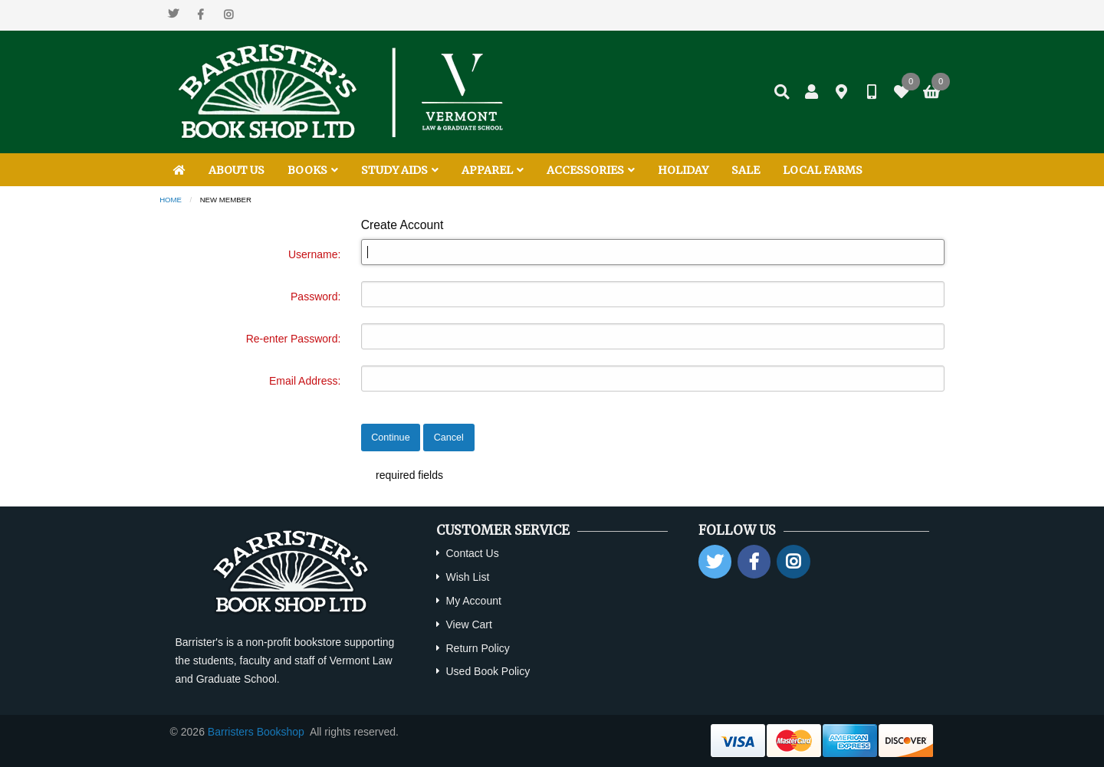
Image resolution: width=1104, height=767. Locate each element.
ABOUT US (236, 170)
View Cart (468, 624)
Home (170, 199)
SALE (745, 170)
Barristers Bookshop (256, 732)
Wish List (467, 577)
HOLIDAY (683, 170)
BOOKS (313, 170)
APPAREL (493, 170)
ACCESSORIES (591, 170)
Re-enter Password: (293, 339)
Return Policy (477, 648)
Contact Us (471, 553)
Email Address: (304, 381)
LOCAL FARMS (823, 170)
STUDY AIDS (400, 170)
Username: (314, 254)
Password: (315, 296)
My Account (473, 601)
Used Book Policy (487, 671)
